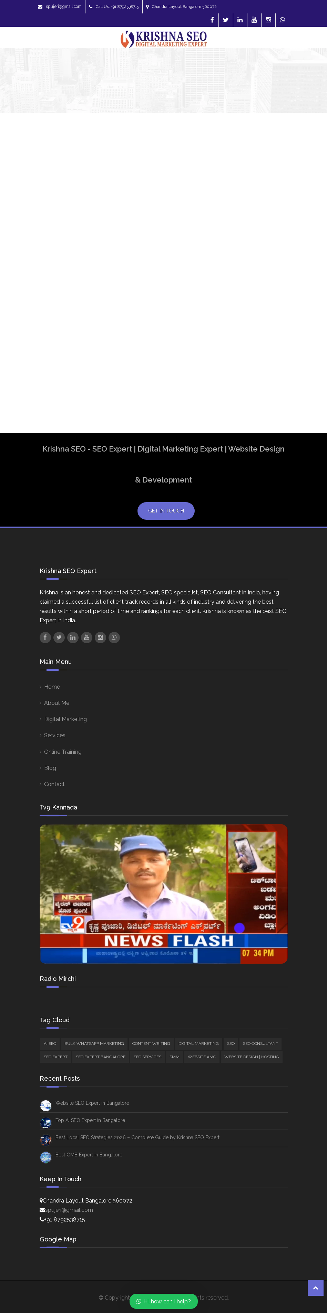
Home (52, 687)
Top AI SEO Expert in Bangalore (90, 1120)
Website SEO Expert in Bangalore (92, 1103)
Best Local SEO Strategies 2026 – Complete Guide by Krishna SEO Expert (137, 1137)
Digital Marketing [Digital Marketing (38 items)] (198, 1043)
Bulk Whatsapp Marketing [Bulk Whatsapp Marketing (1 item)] (94, 1043)
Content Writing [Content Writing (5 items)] (151, 1043)
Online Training (63, 752)
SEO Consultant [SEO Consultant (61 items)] (260, 1043)
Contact (54, 784)
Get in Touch (166, 511)
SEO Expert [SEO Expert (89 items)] (56, 1057)
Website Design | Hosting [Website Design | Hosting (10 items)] (251, 1057)
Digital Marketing (65, 719)
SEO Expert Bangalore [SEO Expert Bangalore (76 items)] (100, 1057)
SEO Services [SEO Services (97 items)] (147, 1057)
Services (54, 735)
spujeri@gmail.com (60, 6)
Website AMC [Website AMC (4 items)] (202, 1057)
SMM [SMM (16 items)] (175, 1057)
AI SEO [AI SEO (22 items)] (50, 1043)
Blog (50, 768)
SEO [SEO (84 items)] (231, 1043)
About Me (56, 703)
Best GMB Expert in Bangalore (88, 1154)
